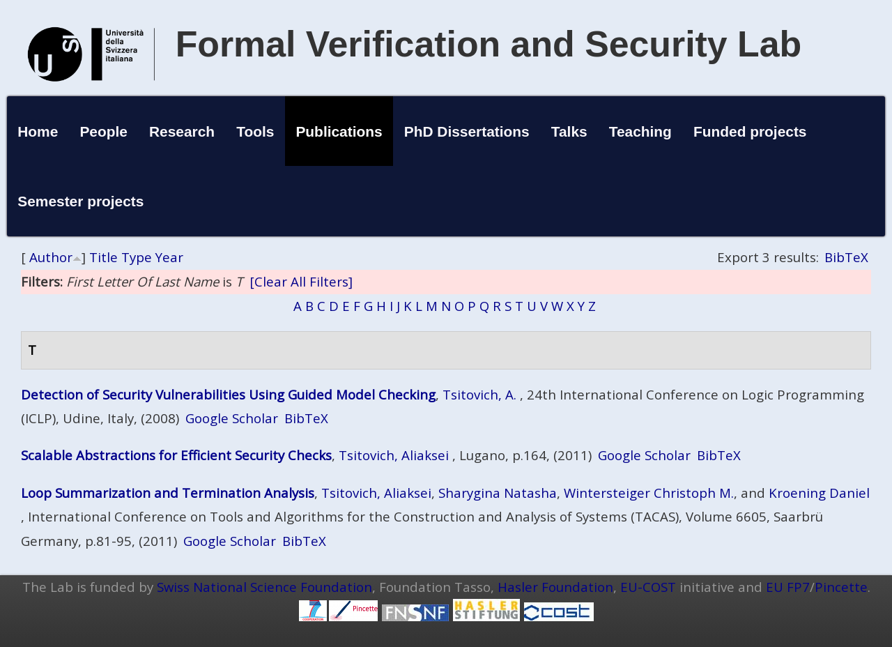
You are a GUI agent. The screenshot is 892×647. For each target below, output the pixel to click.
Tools (255, 131)
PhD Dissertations (467, 131)
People (103, 131)
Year (169, 257)
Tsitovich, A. (479, 394)
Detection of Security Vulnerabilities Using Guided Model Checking (228, 394)
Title (103, 257)
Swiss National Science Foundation (264, 586)
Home (37, 131)
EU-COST (648, 586)
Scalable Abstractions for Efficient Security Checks (176, 455)
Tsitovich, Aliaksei (394, 455)
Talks (569, 131)
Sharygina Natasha (497, 492)
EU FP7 (788, 586)
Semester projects (80, 201)
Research (182, 131)
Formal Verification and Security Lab (489, 44)
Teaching (640, 131)
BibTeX (846, 257)
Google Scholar (231, 418)
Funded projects (750, 131)
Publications (338, 131)
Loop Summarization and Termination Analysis (167, 492)
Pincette (841, 586)
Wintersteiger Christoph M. (649, 492)
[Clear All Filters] (301, 281)
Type (136, 257)
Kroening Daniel (819, 492)
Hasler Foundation (555, 586)
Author (50, 257)
